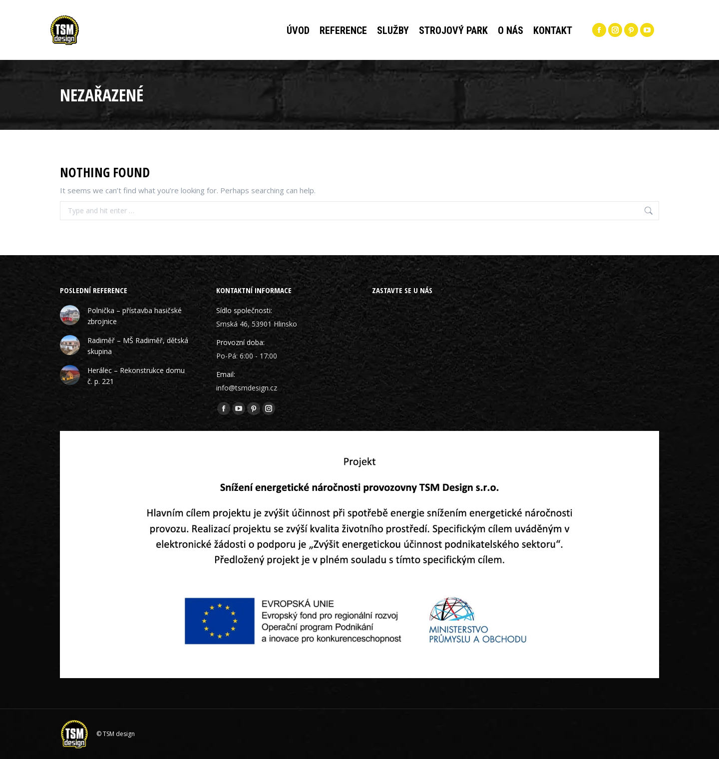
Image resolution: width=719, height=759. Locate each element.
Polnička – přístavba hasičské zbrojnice (134, 316)
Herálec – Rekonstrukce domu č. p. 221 (136, 376)
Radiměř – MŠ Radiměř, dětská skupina (137, 346)
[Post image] (70, 315)
